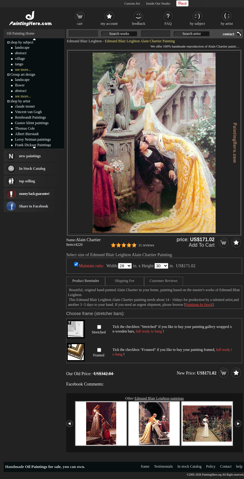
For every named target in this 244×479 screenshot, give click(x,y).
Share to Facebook (33, 206)
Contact (225, 466)
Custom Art (132, 3)
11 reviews (146, 245)
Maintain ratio (91, 266)
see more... (23, 69)
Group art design (22, 74)
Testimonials (163, 466)
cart (79, 23)
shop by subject (21, 42)
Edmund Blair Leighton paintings (159, 398)
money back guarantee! (34, 194)
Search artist (191, 34)
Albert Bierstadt (27, 134)
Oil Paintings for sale (43, 466)
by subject (197, 23)
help (239, 466)
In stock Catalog (189, 466)
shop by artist (20, 101)
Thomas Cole (25, 128)
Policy (210, 466)
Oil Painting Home (21, 33)
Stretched (98, 332)
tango (19, 64)
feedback (138, 23)
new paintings (30, 156)
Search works (119, 34)
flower (20, 85)
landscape (22, 47)
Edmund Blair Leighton (84, 41)
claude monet (25, 106)
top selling (27, 181)
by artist (227, 23)
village (20, 58)
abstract (20, 53)
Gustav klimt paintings (31, 123)
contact (228, 34)
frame (145, 466)
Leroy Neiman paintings (33, 139)
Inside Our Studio (158, 3)
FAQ (167, 23)
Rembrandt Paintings (30, 117)
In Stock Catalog (32, 168)
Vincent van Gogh (28, 112)
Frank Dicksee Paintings (33, 145)
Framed (99, 355)
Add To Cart (202, 245)
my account (109, 23)
